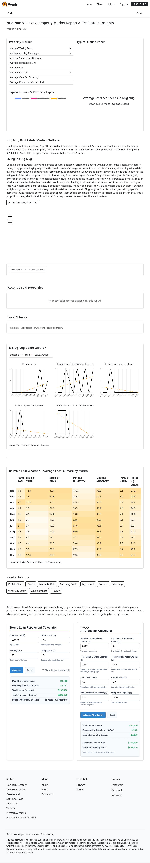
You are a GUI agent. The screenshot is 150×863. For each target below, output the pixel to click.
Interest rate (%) (55, 640)
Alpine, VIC (20, 29)
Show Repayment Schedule (56, 670)
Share (139, 13)
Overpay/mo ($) (55, 655)
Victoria (10, 808)
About (45, 784)
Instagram (117, 784)
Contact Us (47, 794)
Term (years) (24, 655)
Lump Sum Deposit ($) (125, 698)
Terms (80, 789)
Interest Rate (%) (125, 682)
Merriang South (68, 584)
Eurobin (103, 584)
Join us (112, 4)
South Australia (14, 799)
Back (10, 13)
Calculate (16, 670)
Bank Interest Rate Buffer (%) (94, 699)
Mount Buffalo (47, 584)
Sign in (124, 4)
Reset (29, 670)
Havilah (56, 590)
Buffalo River (15, 584)
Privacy (81, 784)
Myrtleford (88, 584)
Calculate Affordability (93, 715)
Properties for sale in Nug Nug (27, 269)
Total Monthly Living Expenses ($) (94, 664)
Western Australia (16, 813)
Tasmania (11, 803)
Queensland (13, 794)
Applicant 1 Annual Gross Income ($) (94, 644)
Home (88, 4)
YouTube (116, 795)
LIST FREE (139, 4)
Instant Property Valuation (22, 202)
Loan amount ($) (24, 640)
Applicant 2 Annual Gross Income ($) (125, 644)
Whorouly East (39, 590)
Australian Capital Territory (21, 817)
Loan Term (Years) (94, 682)
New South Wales (15, 789)
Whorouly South (17, 590)
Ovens (30, 584)
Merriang (117, 584)
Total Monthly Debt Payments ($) (125, 664)
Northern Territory (16, 784)
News (100, 4)
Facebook (117, 790)
